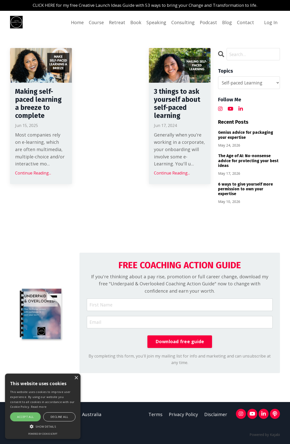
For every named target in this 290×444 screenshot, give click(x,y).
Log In (270, 23)
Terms (155, 416)
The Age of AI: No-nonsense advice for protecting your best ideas (248, 161)
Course (96, 23)
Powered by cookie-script (42, 433)
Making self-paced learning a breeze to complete (36, 110)
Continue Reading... (33, 186)
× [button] (76, 378)
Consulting (183, 23)
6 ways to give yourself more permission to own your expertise (245, 189)
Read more (39, 407)
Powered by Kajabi (265, 435)
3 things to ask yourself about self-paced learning (179, 110)
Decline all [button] (59, 417)
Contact (245, 23)
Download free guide (179, 343)
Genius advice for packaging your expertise (245, 135)
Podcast (208, 23)
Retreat (117, 23)
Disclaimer (215, 416)
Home (77, 23)
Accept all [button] (25, 417)
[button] (42, 426)
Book (135, 23)
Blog (227, 23)
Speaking (156, 23)
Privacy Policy (183, 416)
